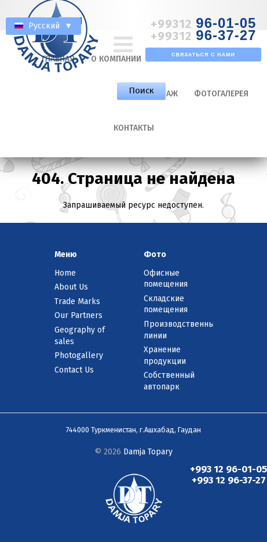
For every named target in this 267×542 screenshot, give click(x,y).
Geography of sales (79, 335)
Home (65, 273)
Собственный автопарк (169, 381)
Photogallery (78, 355)
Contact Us (74, 370)
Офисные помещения (166, 279)
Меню (65, 254)
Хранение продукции (165, 355)
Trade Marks (77, 301)
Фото (155, 254)
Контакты (134, 128)
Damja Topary (148, 452)
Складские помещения (166, 304)
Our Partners (78, 315)
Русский (43, 26)
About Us (71, 287)
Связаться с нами (203, 54)
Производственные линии (178, 330)
